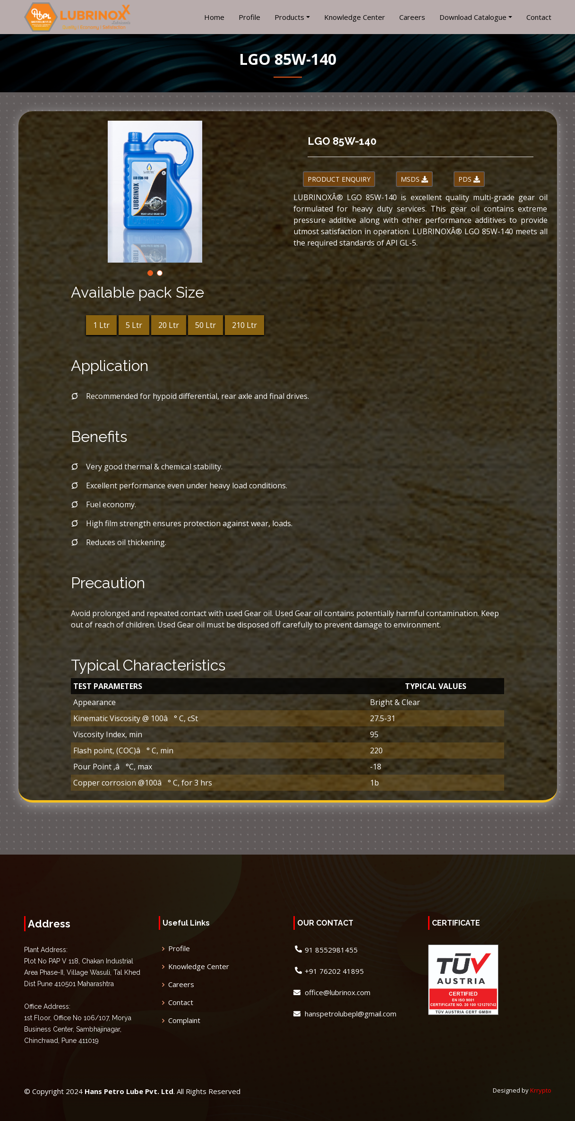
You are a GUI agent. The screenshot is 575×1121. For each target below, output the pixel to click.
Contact (538, 17)
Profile (249, 17)
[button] (150, 273)
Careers (412, 17)
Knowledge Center (354, 17)
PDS (469, 179)
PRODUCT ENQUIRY (339, 179)
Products (289, 17)
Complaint (184, 1020)
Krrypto (540, 1090)
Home (214, 17)
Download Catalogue (472, 17)
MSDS (414, 179)
